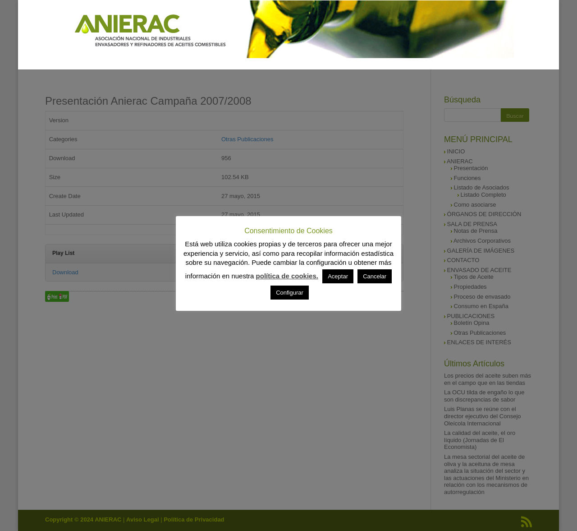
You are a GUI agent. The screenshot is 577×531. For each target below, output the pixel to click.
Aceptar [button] (338, 276)
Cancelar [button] (374, 276)
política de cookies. (287, 276)
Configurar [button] (289, 292)
